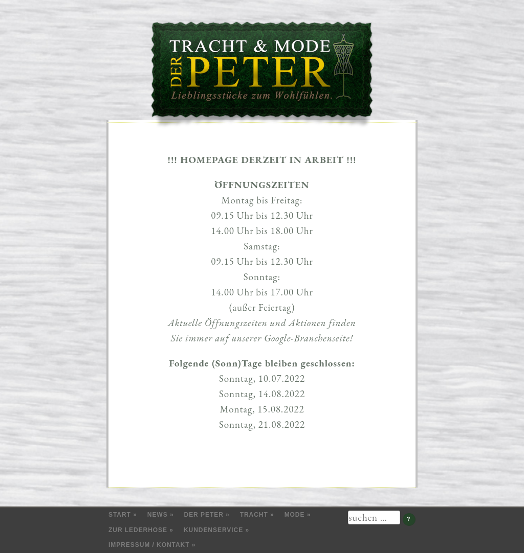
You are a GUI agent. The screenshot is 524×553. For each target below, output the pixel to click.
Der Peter (204, 514)
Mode (295, 514)
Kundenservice (213, 530)
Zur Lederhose (137, 530)
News (157, 514)
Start (119, 514)
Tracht (254, 514)
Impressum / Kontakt (149, 544)
